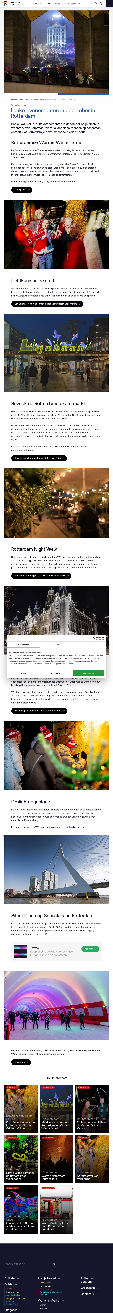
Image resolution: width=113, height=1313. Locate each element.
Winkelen (10, 1289)
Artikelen (37, 3)
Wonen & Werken (51, 1300)
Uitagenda (59, 3)
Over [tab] (90, 644)
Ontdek (48, 3)
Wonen (43, 1305)
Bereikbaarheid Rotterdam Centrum (51, 1293)
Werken (43, 1308)
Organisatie (90, 1287)
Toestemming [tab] (23, 644)
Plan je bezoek (74, 3)
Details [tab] (56, 644)
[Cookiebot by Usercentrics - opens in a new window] (95, 638)
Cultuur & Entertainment (12, 1303)
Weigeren (24, 673)
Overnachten (45, 1282)
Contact (87, 1294)
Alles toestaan (88, 673)
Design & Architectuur (15, 1298)
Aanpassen (56, 673)
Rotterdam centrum (95, 1280)
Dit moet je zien (46, 1289)
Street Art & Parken (14, 1295)
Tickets (34, 947)
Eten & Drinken (12, 1292)
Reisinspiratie (45, 1286)
